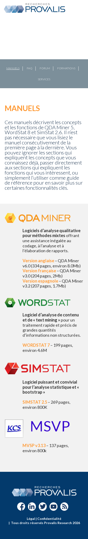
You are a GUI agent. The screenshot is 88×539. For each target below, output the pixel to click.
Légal (31, 519)
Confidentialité (49, 519)
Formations (66, 68)
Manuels (12, 68)
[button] (5, 53)
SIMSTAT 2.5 (35, 402)
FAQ (29, 68)
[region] (44, 53)
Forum (45, 68)
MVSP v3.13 (34, 445)
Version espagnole (40, 281)
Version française (39, 270)
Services (44, 79)
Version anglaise (38, 260)
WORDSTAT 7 (36, 345)
